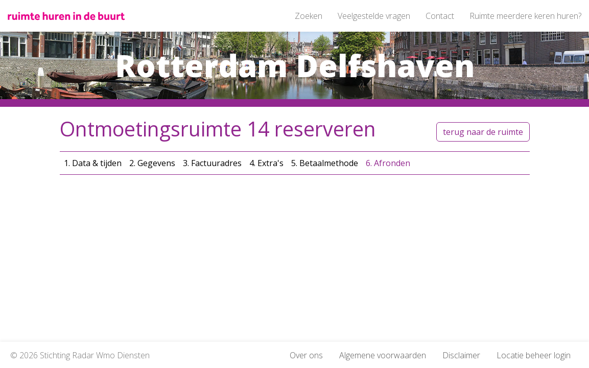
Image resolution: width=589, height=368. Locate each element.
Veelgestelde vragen (374, 15)
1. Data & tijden (93, 163)
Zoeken (308, 15)
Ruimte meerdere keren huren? (525, 15)
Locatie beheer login (534, 355)
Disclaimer (461, 355)
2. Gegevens (152, 163)
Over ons (306, 355)
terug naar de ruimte (483, 131)
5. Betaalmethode (324, 163)
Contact (440, 15)
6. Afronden (388, 163)
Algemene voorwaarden (382, 355)
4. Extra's (266, 163)
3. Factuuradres (212, 163)
